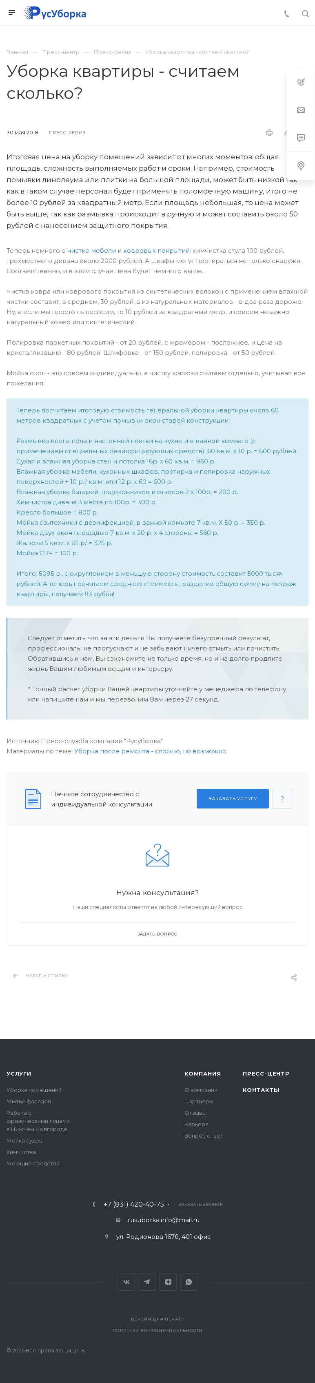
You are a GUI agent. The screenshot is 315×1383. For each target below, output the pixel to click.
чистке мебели (91, 250)
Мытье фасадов (29, 1101)
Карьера (196, 1124)
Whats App (188, 1282)
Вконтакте (126, 1282)
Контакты (261, 1090)
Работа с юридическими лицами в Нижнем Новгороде (38, 1120)
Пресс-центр (266, 1073)
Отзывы (195, 1112)
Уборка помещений (34, 1090)
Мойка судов (24, 1140)
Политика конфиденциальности (158, 1330)
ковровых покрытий (156, 250)
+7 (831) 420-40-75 (134, 1204)
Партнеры (198, 1101)
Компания (202, 1073)
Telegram (147, 1282)
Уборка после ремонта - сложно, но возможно (150, 751)
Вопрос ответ (203, 1135)
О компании (200, 1090)
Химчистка (21, 1152)
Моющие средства (33, 1163)
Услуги (19, 1073)
